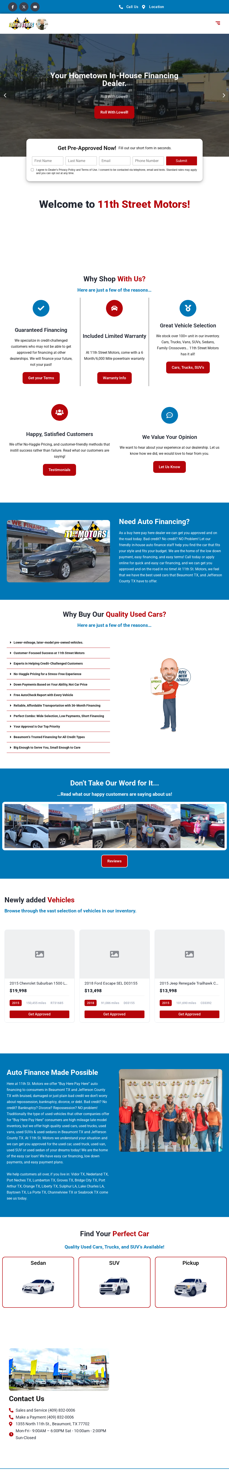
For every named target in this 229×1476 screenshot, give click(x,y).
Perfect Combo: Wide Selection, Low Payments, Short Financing (57, 721)
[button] (5, 95)
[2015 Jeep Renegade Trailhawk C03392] (189, 983)
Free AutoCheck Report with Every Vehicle (47, 695)
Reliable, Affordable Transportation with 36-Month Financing (54, 707)
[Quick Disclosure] (32, 169)
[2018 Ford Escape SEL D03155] (114, 983)
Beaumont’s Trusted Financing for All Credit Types (54, 744)
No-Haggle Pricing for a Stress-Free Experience (52, 674)
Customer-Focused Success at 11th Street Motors (54, 653)
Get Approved (39, 1021)
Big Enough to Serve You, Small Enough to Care (51, 754)
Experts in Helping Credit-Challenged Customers (52, 663)
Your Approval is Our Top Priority (40, 733)
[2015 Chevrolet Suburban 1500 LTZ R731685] (39, 983)
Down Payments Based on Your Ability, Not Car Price (56, 684)
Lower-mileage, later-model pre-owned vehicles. (53, 642)
